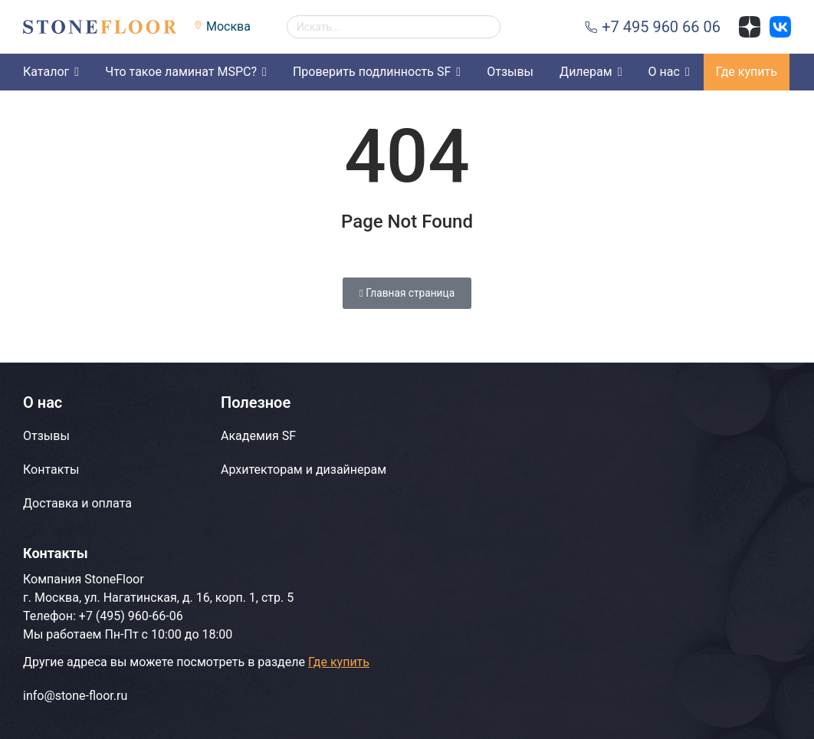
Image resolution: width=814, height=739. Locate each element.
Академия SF (258, 436)
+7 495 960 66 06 (661, 27)
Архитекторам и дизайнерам (303, 469)
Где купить (746, 71)
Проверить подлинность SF (372, 71)
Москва (228, 26)
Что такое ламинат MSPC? (181, 71)
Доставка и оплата (77, 503)
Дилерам (586, 71)
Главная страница (407, 293)
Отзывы (510, 71)
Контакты (51, 469)
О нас (664, 71)
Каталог (46, 71)
